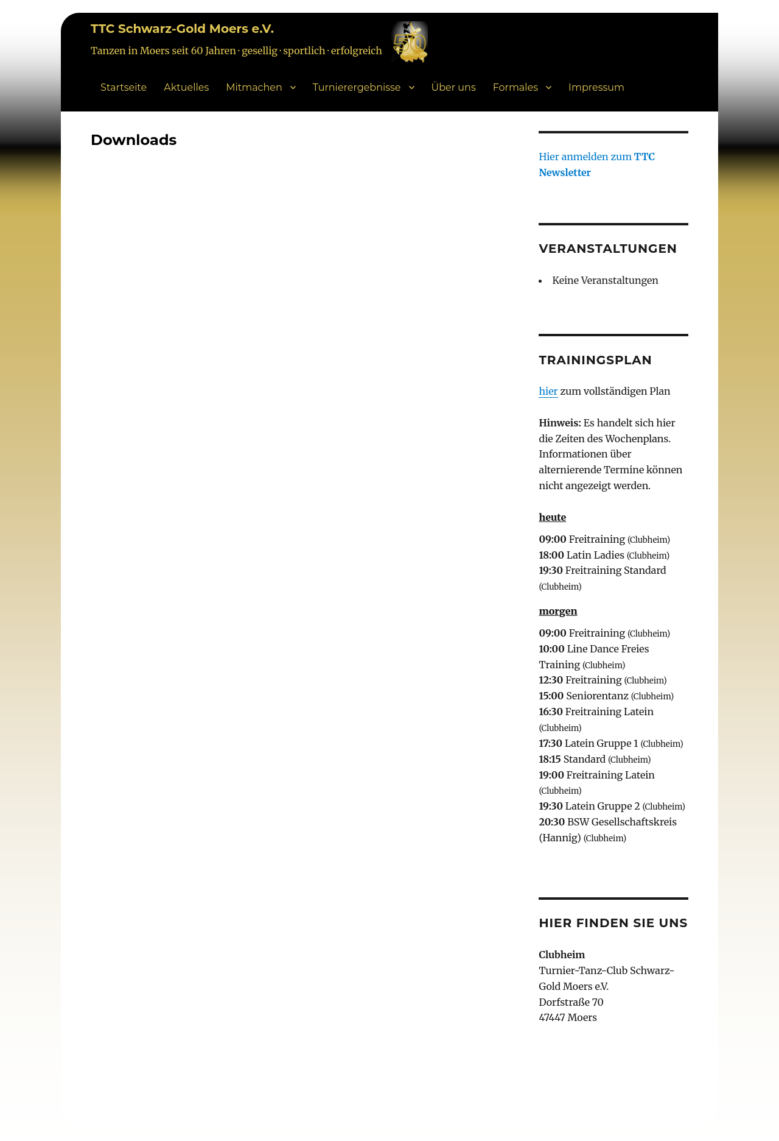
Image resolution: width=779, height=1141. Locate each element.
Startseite (123, 87)
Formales (515, 87)
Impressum (596, 87)
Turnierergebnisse (357, 87)
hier (548, 391)
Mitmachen (254, 87)
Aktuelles (186, 87)
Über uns (453, 87)
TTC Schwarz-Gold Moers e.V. (182, 28)
